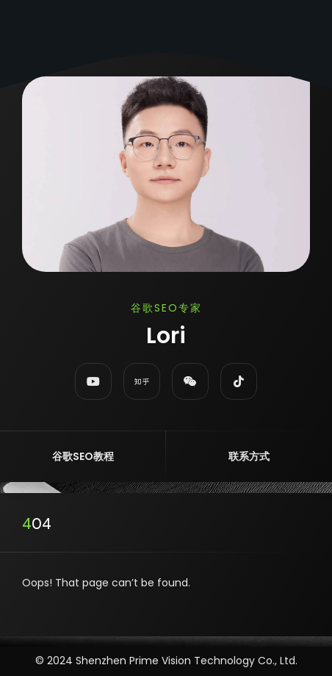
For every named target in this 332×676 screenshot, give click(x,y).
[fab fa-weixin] (190, 381)
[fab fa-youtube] (93, 381)
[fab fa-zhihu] (141, 381)
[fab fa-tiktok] (238, 381)
